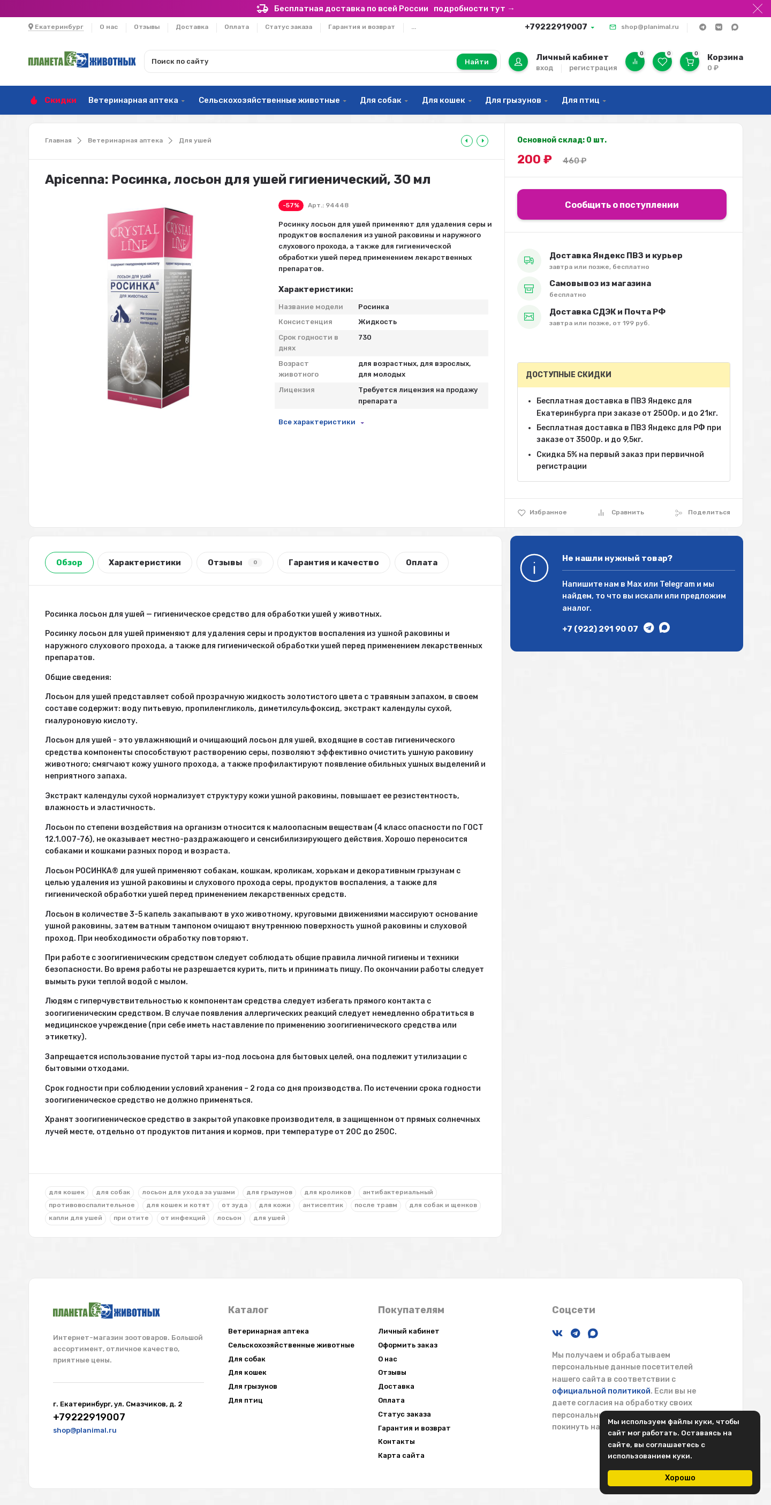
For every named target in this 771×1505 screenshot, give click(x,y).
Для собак (381, 100)
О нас (109, 27)
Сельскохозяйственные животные (269, 100)
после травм (375, 1205)
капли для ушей (75, 1218)
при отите (131, 1218)
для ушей (269, 1218)
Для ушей (195, 140)
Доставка (192, 27)
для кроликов (327, 1192)
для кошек (67, 1192)
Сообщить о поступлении (622, 205)
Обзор (69, 562)
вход (544, 68)
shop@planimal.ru (650, 27)
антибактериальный (397, 1192)
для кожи (275, 1205)
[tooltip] (467, 141)
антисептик (323, 1205)
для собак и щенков (443, 1205)
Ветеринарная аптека (133, 100)
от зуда (234, 1205)
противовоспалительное (92, 1205)
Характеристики (145, 562)
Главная (58, 140)
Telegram (677, 584)
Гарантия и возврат (361, 27)
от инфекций (183, 1218)
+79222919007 (556, 27)
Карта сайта (401, 1455)
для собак (113, 1192)
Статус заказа (288, 27)
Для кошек (443, 100)
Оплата (236, 27)
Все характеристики (317, 422)
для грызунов (269, 1192)
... (413, 27)
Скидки (60, 100)
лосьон (229, 1218)
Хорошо (680, 1477)
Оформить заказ (407, 1345)
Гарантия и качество (334, 562)
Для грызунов (513, 100)
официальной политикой (601, 1391)
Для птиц (581, 100)
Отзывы (147, 27)
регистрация (593, 68)
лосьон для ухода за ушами (188, 1192)
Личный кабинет (409, 1331)
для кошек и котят (178, 1205)
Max (634, 584)
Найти (477, 62)
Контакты (396, 1441)
